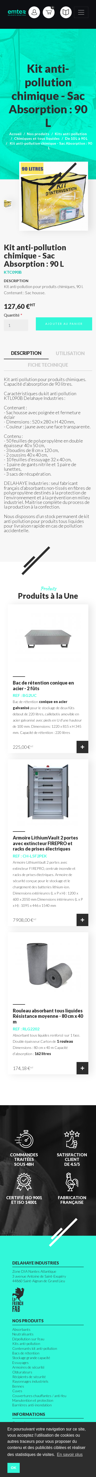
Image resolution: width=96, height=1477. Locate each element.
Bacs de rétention (25, 1353)
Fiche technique (48, 365)
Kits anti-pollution (71, 134)
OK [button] (13, 1468)
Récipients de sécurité (29, 1376)
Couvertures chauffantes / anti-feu (39, 1395)
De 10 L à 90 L (76, 138)
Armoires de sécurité (28, 1367)
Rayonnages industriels (30, 1381)
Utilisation (70, 353)
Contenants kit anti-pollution (34, 1348)
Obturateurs (22, 1372)
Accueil (15, 134)
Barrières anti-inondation (32, 1405)
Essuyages (20, 1362)
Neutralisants (23, 1334)
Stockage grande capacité (31, 1357)
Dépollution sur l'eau (28, 1339)
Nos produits (38, 134)
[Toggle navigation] (81, 12)
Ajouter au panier (64, 323)
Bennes (18, 1386)
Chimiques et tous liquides (37, 138)
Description (26, 353)
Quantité (11, 315)
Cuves (17, 1391)
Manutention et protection (32, 1400)
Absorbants (21, 1329)
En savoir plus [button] (70, 1454)
